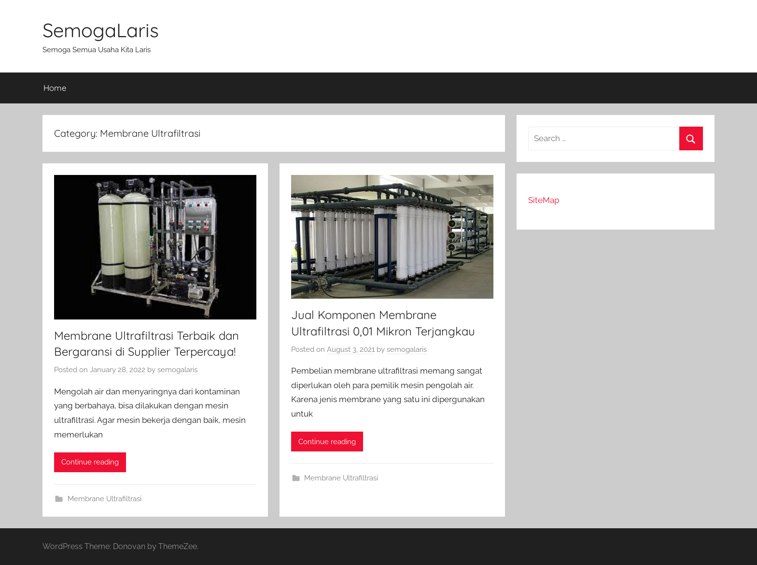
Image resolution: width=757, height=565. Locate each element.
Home (54, 88)
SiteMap (543, 200)
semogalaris (177, 369)
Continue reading (90, 462)
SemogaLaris (100, 30)
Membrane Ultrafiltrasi (104, 498)
